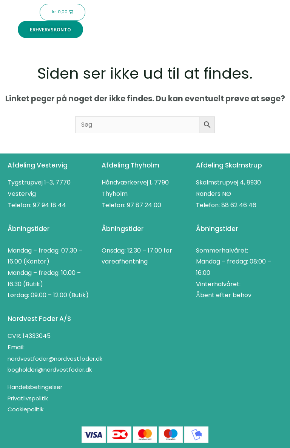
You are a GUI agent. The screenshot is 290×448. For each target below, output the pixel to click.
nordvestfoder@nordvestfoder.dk (55, 359)
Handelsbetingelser (35, 387)
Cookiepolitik (25, 409)
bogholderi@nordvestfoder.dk (50, 370)
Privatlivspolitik (28, 398)
